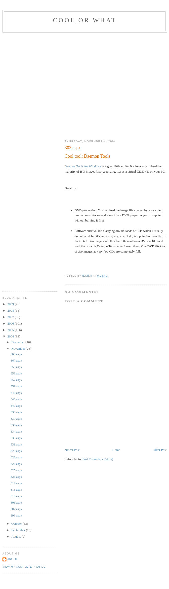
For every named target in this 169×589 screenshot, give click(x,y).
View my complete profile (23, 566)
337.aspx (16, 418)
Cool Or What (85, 20)
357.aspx (16, 380)
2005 (11, 330)
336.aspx (16, 425)
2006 (11, 323)
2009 (11, 304)
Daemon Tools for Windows (83, 166)
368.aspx (16, 354)
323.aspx (16, 477)
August (16, 536)
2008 (11, 310)
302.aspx (16, 509)
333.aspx (16, 438)
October (17, 523)
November (18, 348)
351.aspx (16, 386)
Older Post (160, 450)
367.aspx (16, 360)
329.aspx (16, 451)
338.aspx (16, 412)
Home (116, 450)
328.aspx (16, 457)
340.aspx (16, 405)
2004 (11, 336)
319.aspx (16, 483)
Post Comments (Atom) (98, 459)
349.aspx (16, 393)
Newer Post (72, 450)
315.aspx (16, 496)
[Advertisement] (50, 85)
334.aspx (16, 431)
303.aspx (16, 502)
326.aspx (16, 464)
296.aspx (16, 515)
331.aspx (16, 444)
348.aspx (16, 399)
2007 (11, 317)
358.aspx (16, 373)
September (18, 530)
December (18, 342)
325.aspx (16, 470)
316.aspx (16, 489)
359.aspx (16, 367)
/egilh (12, 559)
